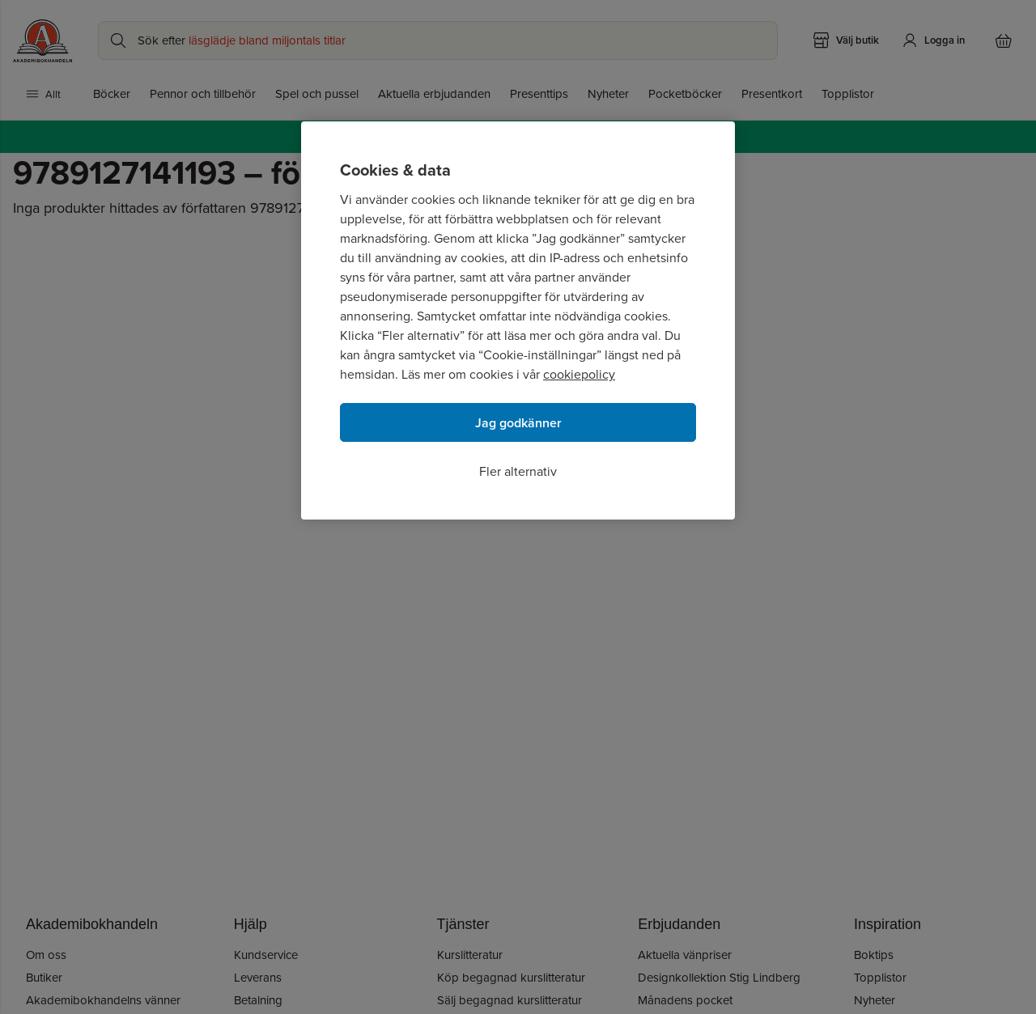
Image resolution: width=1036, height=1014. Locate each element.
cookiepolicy (579, 374)
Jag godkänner (518, 423)
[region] (518, 320)
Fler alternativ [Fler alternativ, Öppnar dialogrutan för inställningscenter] (518, 471)
